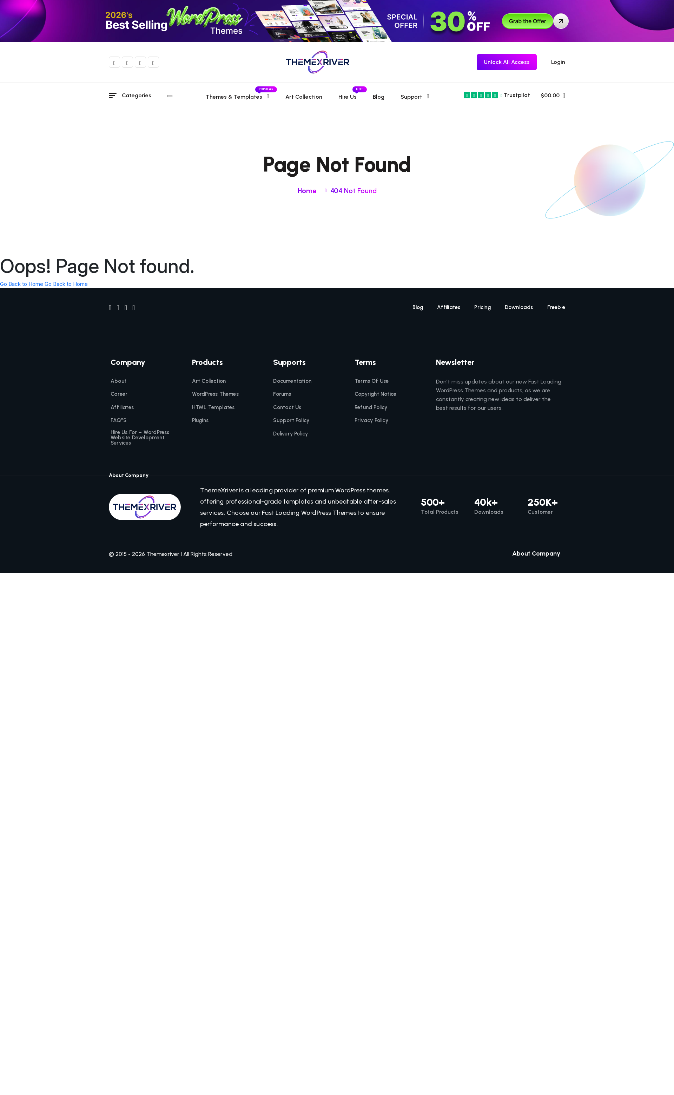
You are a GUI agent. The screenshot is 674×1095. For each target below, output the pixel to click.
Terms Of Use (372, 381)
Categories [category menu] (146, 95)
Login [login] (558, 62)
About (118, 381)
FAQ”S (118, 420)
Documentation (292, 381)
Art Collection (303, 96)
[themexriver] (318, 62)
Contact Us (287, 407)
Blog (378, 96)
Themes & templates (237, 96)
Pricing (482, 307)
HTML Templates (213, 407)
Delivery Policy (290, 434)
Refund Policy (371, 407)
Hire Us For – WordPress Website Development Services (140, 438)
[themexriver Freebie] (507, 62)
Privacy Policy (371, 420)
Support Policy (291, 420)
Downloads (519, 307)
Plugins (200, 420)
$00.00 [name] (553, 95)
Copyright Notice (375, 394)
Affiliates (448, 307)
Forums (282, 394)
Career (119, 394)
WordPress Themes (215, 394)
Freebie (556, 307)
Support (411, 96)
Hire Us (347, 96)
